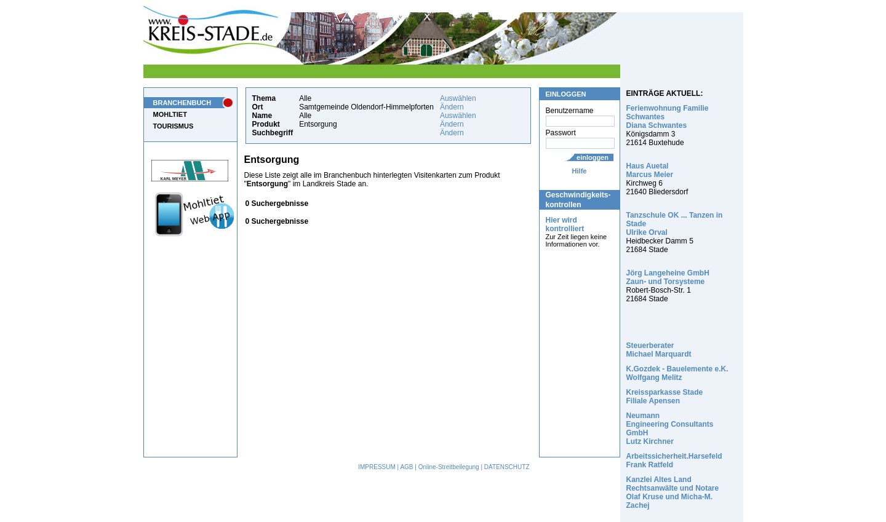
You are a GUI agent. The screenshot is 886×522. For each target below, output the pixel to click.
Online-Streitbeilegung (448, 467)
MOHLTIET (170, 114)
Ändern (452, 107)
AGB (406, 467)
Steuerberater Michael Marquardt (659, 349)
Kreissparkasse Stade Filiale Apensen (664, 396)
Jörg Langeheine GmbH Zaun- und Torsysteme (667, 277)
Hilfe (579, 171)
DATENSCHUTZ (507, 467)
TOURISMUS (173, 126)
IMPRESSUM (377, 467)
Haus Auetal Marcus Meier (650, 170)
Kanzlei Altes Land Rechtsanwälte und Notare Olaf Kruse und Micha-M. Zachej (672, 492)
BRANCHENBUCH (182, 102)
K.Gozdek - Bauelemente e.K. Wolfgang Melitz (677, 373)
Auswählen (458, 98)
